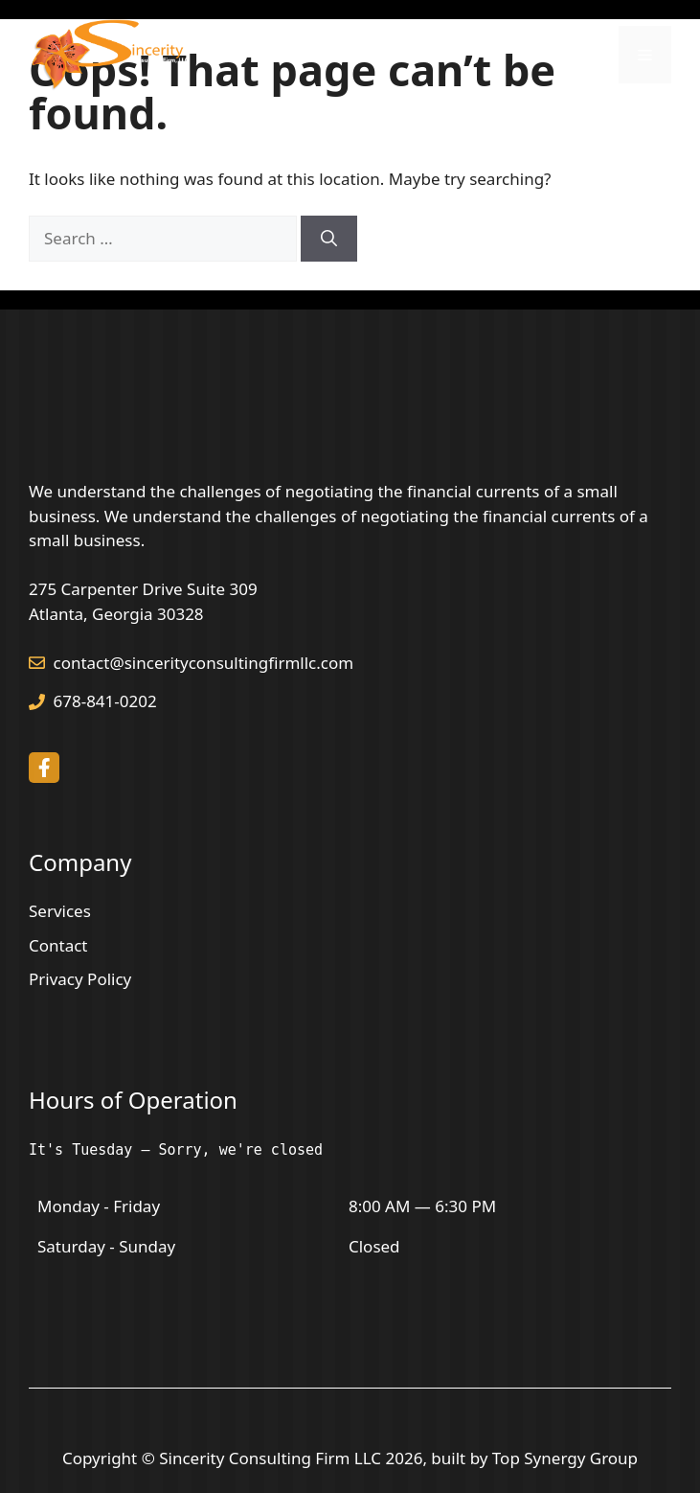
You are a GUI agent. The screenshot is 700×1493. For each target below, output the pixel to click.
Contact (58, 945)
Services (60, 911)
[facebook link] (44, 767)
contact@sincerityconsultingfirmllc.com (204, 663)
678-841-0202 (105, 701)
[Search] (329, 239)
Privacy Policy (80, 979)
